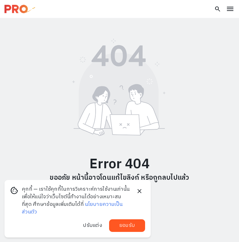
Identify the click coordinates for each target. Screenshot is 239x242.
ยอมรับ (127, 225)
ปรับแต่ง (92, 225)
